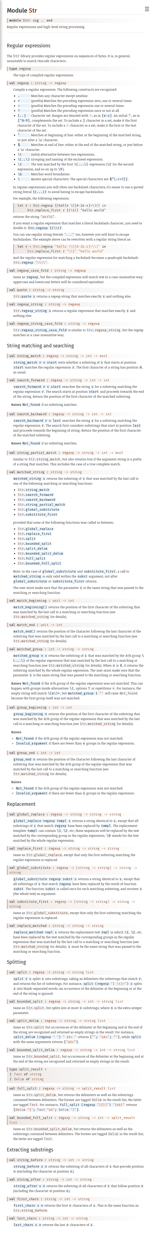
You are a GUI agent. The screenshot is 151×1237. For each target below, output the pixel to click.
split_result (94, 1088)
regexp (60, 83)
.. (43, 20)
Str (33, 10)
